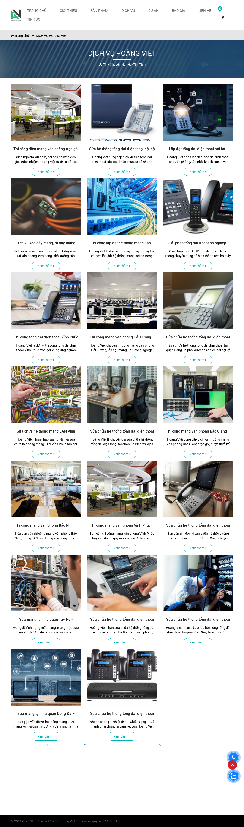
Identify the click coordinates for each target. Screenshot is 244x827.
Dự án (153, 11)
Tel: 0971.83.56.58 (28, 802)
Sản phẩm (99, 11)
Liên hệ (204, 11)
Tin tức (33, 19)
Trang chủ (37, 11)
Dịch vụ (128, 11)
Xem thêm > (46, 172)
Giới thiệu (68, 11)
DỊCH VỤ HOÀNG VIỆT (52, 36)
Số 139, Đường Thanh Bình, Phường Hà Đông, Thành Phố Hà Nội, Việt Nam (34, 791)
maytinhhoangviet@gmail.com (37, 809)
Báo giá (178, 11)
